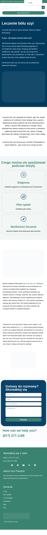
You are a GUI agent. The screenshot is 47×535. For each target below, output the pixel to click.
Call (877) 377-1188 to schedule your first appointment (15, 1)
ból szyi (21, 327)
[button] (43, 7)
